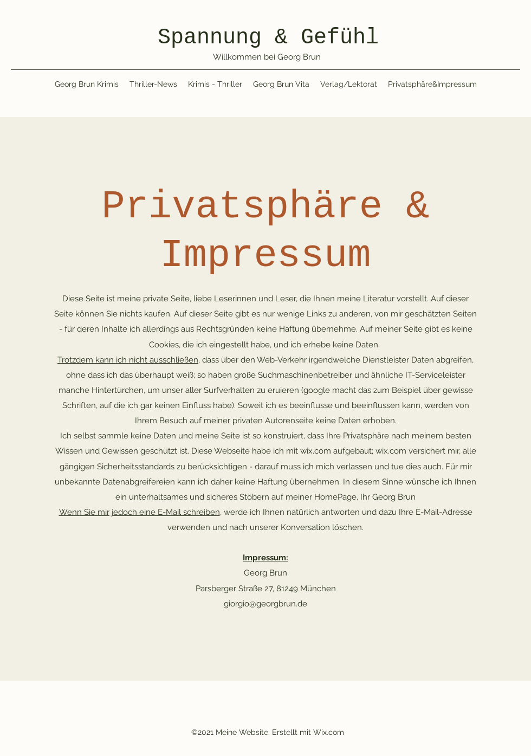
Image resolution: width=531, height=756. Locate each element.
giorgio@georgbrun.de (265, 604)
